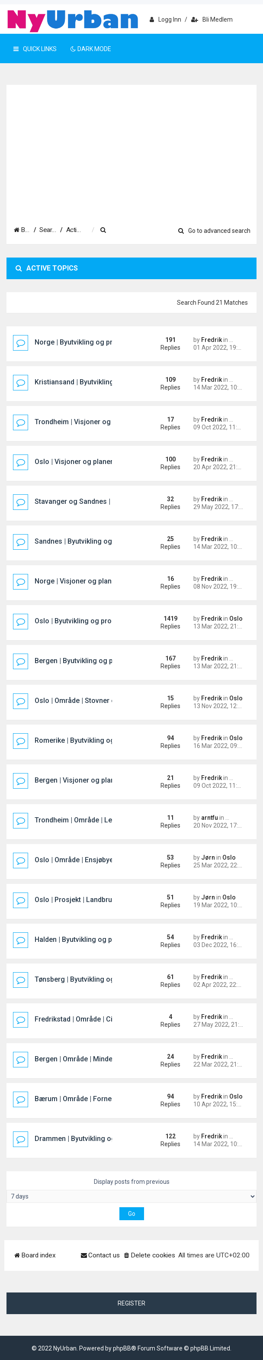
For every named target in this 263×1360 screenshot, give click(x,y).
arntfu (209, 817)
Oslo (236, 618)
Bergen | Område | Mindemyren (83, 1059)
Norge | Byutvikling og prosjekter (86, 342)
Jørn (208, 857)
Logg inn (165, 19)
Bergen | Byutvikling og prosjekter (88, 661)
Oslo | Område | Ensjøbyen (76, 860)
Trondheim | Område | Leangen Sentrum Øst (104, 820)
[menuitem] (147, 230)
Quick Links (35, 48)
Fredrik (211, 339)
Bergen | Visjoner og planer (78, 780)
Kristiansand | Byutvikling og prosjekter (96, 382)
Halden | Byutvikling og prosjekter (88, 939)
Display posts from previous (131, 1190)
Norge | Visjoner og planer (76, 581)
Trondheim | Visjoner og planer (83, 422)
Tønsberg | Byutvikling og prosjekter (92, 979)
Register (131, 1303)
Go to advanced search (214, 230)
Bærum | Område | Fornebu (77, 1099)
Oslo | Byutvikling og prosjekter (84, 621)
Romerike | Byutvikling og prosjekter (92, 740)
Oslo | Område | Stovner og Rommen (92, 700)
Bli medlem (212, 19)
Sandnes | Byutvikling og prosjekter (90, 541)
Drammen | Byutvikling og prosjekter (92, 1138)
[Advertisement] (131, 150)
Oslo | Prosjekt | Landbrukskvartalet (91, 900)
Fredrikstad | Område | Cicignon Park (93, 1019)
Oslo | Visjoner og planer (74, 462)
